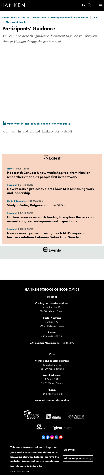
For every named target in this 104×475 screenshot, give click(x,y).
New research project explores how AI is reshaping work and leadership (50, 191)
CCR (95, 17)
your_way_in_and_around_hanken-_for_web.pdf (38, 123)
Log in (95, 5)
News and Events (16, 22)
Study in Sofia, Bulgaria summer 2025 (36, 205)
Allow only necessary (77, 461)
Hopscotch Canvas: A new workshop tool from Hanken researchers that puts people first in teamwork (48, 174)
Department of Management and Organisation (61, 17)
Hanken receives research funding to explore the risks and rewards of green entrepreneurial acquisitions (51, 219)
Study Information (17, 200)
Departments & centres (15, 17)
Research (12, 184)
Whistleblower (53, 446)
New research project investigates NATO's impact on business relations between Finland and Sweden (47, 235)
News (10, 168)
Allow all (69, 452)
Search (89, 5)
